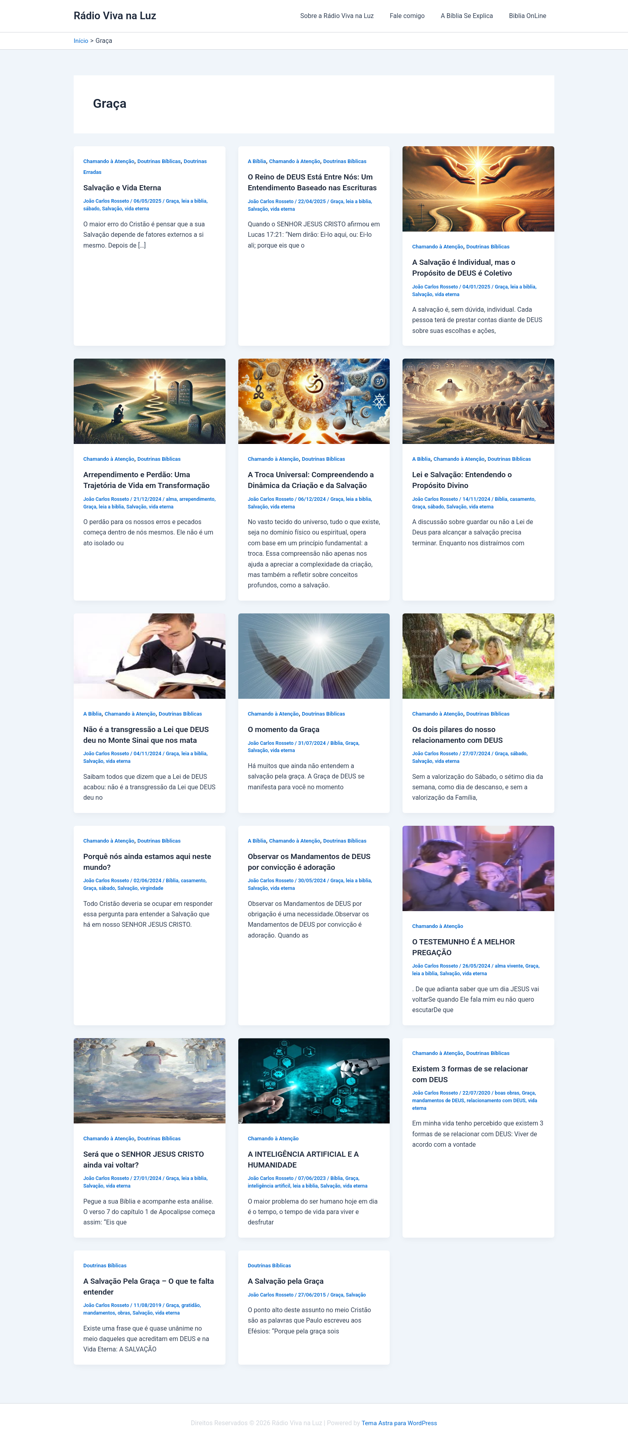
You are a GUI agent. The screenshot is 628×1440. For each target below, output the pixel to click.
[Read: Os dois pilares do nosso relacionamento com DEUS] (478, 654)
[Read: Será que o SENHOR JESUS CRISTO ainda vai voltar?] (149, 1078)
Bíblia (504, 498)
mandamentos (100, 1310)
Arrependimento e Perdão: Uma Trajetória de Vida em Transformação (139, 484)
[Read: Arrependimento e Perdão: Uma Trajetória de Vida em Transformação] (149, 400)
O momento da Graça (286, 728)
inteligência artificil (270, 1183)
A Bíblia (257, 161)
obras (126, 1310)
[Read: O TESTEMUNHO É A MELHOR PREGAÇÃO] (478, 866)
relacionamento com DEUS (500, 1098)
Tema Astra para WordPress (399, 1420)
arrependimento (102, 516)
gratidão (194, 1302)
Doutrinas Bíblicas (163, 161)
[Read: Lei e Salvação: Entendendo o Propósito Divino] (478, 400)
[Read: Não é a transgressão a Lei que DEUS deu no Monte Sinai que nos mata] (149, 654)
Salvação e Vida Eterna (124, 187)
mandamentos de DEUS (439, 1098)
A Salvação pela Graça (288, 1278)
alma (174, 508)
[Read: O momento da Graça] (314, 654)
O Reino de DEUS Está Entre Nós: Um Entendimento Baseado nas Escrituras (314, 187)
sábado (92, 209)
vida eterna (140, 209)
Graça (175, 201)
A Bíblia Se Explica (471, 16)
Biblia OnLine (529, 16)
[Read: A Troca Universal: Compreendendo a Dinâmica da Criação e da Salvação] (314, 400)
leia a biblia (198, 201)
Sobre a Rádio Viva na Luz (348, 16)
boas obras (510, 1090)
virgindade (155, 886)
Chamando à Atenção (110, 161)
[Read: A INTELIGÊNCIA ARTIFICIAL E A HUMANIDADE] (314, 1078)
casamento (526, 498)
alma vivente (512, 964)
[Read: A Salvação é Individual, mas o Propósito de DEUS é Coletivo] (478, 188)
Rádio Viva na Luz (115, 16)
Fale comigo (415, 16)
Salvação (113, 209)
